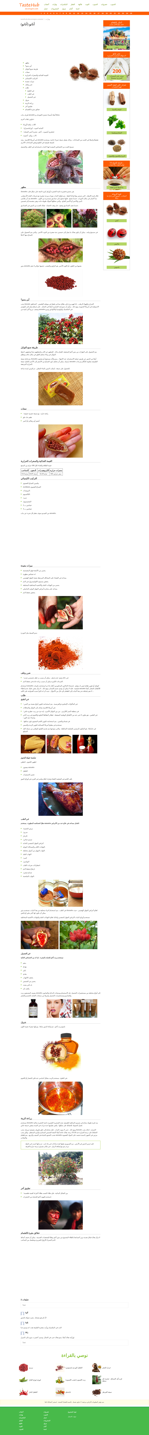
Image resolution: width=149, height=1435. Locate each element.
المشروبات (55, 9)
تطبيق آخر (28, 106)
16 (94, 13)
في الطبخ (30, 91)
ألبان (71, 9)
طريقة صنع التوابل (31, 69)
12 (78, 13)
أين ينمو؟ (28, 66)
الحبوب (95, 4)
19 (107, 13)
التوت (87, 4)
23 (123, 13)
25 (131, 13)
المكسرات (63, 4)
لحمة (77, 9)
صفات (27, 72)
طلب (27, 88)
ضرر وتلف (28, 84)
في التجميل (31, 97)
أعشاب (46, 4)
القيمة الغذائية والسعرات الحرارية (36, 75)
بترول (64, 9)
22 (119, 13)
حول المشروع (72, 1412)
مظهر (27, 63)
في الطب (30, 94)
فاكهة (80, 4)
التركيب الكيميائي (31, 78)
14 (86, 13)
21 (115, 13)
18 (103, 13)
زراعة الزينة (29, 103)
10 (70, 13)
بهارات (54, 4)
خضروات (104, 4)
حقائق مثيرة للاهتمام (32, 109)
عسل (46, 9)
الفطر (73, 4)
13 (82, 13)
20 (111, 13)
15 (90, 13)
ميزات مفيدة (29, 81)
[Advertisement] (60, 43)
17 (98, 13)
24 (127, 13)
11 (74, 13)
